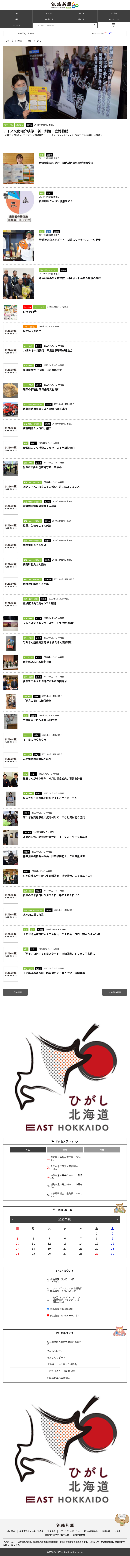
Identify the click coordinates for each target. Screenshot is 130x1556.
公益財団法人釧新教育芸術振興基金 (64, 1343)
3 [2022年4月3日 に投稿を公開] (17, 1238)
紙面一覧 (81, 19)
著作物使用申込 (91, 1531)
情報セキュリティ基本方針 (57, 1534)
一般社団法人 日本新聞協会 (61, 1371)
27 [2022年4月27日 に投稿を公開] (65, 1253)
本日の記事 (17, 992)
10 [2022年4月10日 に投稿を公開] (17, 1243)
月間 (102, 1149)
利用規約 (51, 1531)
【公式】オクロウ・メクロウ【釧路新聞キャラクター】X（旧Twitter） (63, 1300)
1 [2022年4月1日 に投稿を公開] (97, 1233)
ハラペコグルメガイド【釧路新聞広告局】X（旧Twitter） (64, 1289)
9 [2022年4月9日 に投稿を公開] (112, 1238)
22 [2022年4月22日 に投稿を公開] (96, 1248)
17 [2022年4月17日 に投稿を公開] (17, 1248)
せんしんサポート (56, 1357)
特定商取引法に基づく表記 (31, 1531)
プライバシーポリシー (70, 1531)
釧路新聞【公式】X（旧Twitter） (60, 1280)
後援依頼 (106, 1531)
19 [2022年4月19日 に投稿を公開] (49, 1248)
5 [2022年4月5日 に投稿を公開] (49, 1238)
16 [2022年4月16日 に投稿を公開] (112, 1243)
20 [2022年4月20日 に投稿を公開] (65, 1248)
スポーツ (81, 13)
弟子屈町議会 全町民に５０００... (66, 1194)
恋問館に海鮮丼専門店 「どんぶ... (65, 1158)
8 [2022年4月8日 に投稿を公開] (97, 1238)
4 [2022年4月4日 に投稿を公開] (33, 1238)
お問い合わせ (79, 1534)
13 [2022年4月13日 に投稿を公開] (65, 1243)
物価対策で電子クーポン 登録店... (66, 1176)
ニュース (49, 13)
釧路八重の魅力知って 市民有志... (66, 1185)
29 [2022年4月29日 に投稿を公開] (96, 1253)
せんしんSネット (55, 1350)
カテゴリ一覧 (48, 19)
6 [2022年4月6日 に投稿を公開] (65, 1238)
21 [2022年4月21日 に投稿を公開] (80, 1248)
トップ (16, 13)
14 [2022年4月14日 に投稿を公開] (80, 1243)
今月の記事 (116, 992)
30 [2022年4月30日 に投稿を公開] (112, 1253)
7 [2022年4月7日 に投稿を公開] (81, 1238)
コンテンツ (16, 25)
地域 (16, 19)
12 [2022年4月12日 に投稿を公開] (49, 1243)
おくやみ (114, 13)
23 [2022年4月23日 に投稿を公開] (112, 1248)
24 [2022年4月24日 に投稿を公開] (17, 1253)
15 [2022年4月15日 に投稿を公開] (96, 1243)
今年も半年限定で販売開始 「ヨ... (65, 1167)
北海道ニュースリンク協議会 (62, 1364)
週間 (65, 1149)
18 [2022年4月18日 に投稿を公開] (33, 1248)
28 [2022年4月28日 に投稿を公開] (80, 1253)
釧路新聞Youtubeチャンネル (63, 1315)
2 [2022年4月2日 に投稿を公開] (112, 1233)
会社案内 (11, 1531)
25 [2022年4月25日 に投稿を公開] (33, 1253)
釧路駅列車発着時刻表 (58, 1377)
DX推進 (117, 1531)
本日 (28, 1149)
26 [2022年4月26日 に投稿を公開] (49, 1253)
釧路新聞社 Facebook (60, 1308)
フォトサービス (114, 19)
